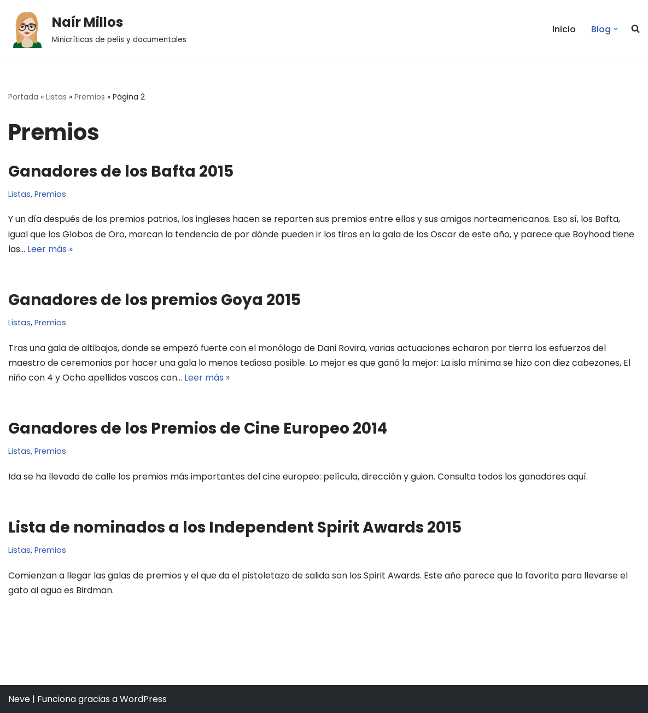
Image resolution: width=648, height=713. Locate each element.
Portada (23, 96)
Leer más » (50, 249)
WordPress (143, 699)
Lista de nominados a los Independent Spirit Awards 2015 (235, 527)
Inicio (564, 29)
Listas (56, 96)
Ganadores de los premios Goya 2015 (154, 300)
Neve (19, 699)
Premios (89, 96)
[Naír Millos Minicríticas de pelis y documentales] (97, 29)
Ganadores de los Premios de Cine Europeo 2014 (197, 428)
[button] (27, 29)
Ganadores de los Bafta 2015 (120, 171)
